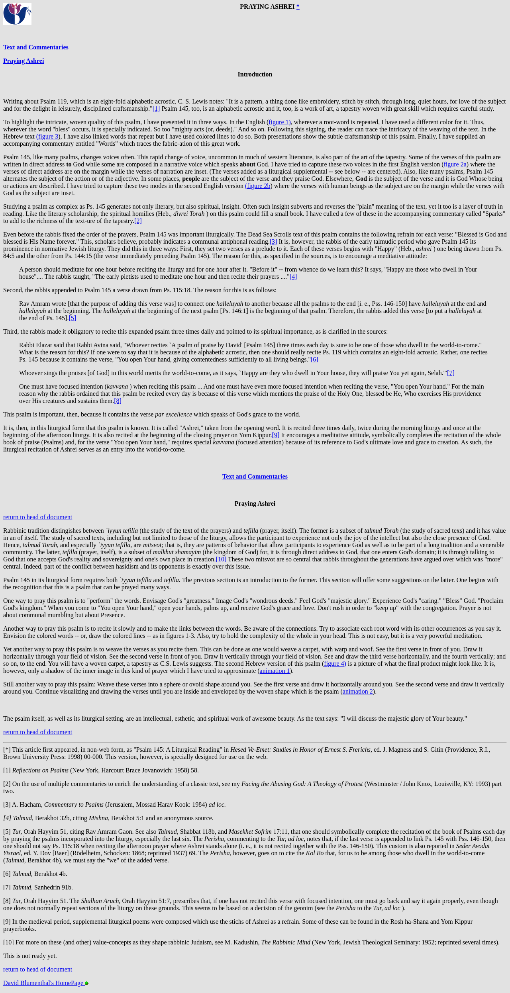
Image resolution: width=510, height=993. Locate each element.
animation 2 (358, 691)
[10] (221, 559)
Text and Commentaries (36, 47)
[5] (72, 318)
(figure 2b (258, 185)
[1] (156, 108)
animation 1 (275, 670)
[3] (273, 241)
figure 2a (454, 164)
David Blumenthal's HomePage (45, 982)
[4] (293, 276)
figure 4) (335, 663)
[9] (276, 435)
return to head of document (37, 517)
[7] (451, 372)
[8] (118, 400)
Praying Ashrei (23, 60)
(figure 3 (47, 136)
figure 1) (280, 122)
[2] (138, 220)
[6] (314, 359)
